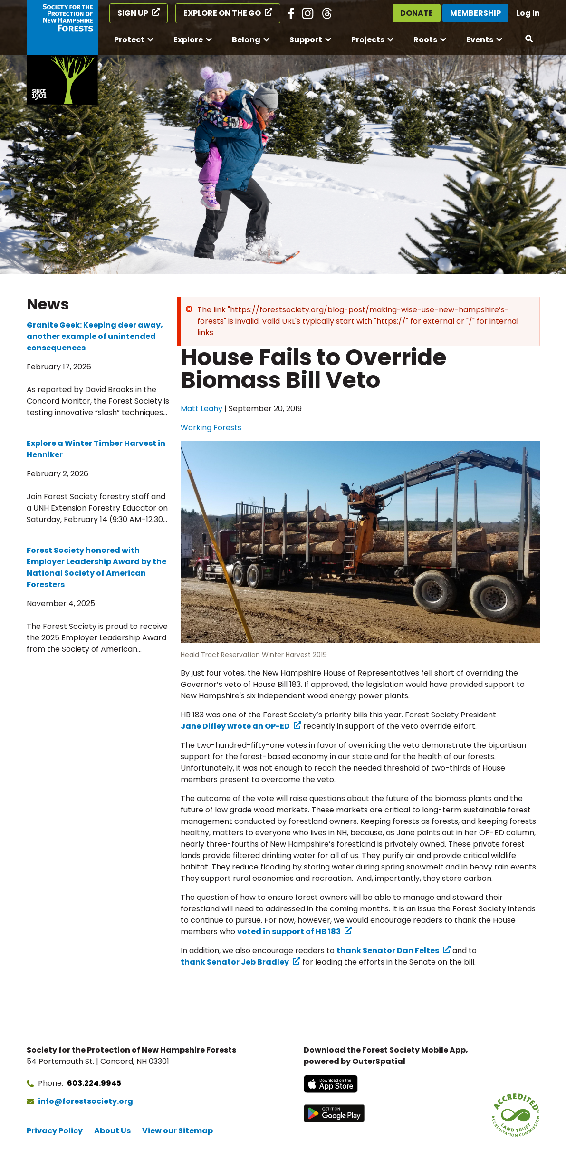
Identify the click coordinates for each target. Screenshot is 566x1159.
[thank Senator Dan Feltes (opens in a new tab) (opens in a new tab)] (393, 950)
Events (479, 39)
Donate (416, 13)
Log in (528, 13)
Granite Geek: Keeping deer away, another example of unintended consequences (95, 336)
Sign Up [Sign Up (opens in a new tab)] (132, 13)
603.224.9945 (94, 1083)
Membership (475, 13)
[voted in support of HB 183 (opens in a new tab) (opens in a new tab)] (294, 931)
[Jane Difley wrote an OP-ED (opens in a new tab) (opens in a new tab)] (241, 726)
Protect (129, 39)
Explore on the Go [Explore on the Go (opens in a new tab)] (222, 13)
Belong (246, 39)
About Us (112, 1130)
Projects (367, 39)
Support (305, 39)
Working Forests (211, 427)
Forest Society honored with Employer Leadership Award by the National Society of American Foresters (96, 567)
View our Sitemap (177, 1130)
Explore (188, 39)
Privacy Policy (55, 1130)
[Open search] (529, 39)
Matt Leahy (201, 408)
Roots (425, 39)
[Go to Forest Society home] (62, 52)
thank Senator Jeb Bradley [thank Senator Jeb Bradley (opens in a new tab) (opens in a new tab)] (235, 961)
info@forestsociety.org (85, 1101)
